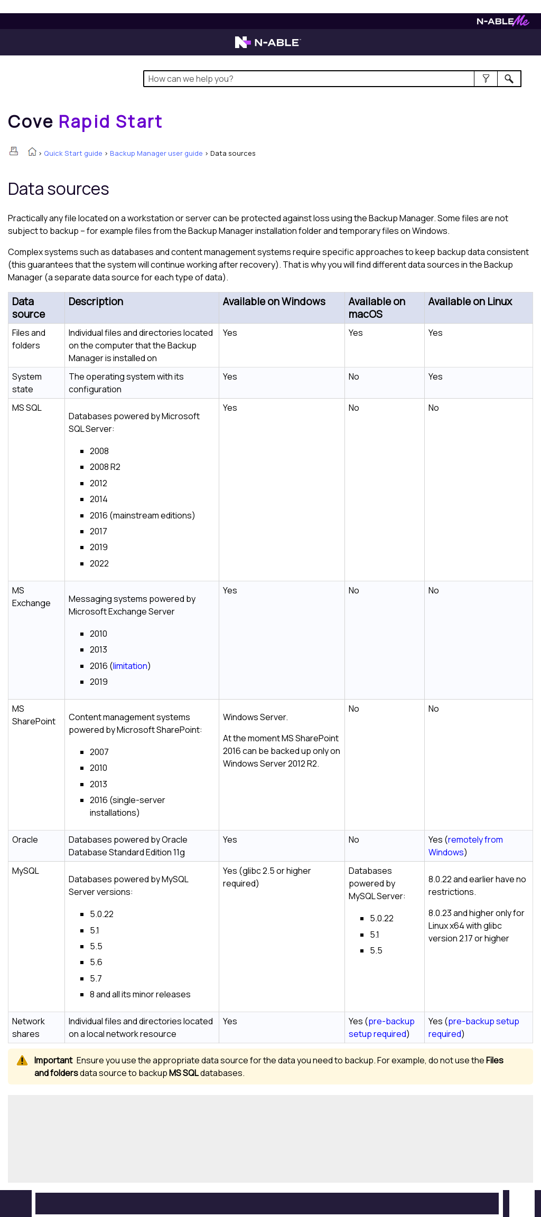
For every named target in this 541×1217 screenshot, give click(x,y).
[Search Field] (332, 78)
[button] (486, 78)
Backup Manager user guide (156, 153)
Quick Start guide (73, 153)
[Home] (85, 121)
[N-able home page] (268, 47)
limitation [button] (130, 666)
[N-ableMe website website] (503, 23)
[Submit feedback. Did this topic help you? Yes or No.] (169, 1137)
